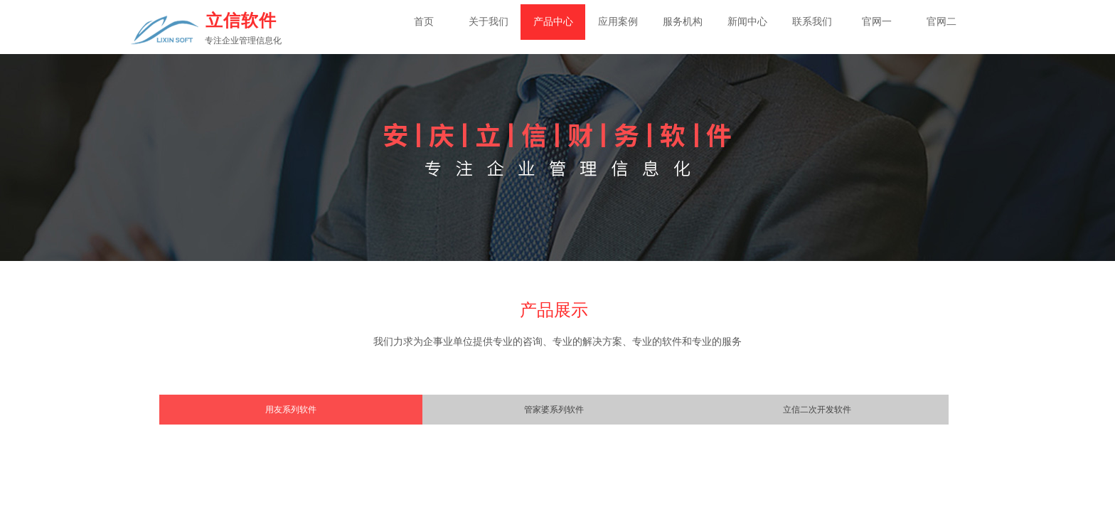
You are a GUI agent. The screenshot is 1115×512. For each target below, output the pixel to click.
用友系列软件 (290, 410)
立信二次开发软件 (817, 410)
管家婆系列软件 (554, 410)
